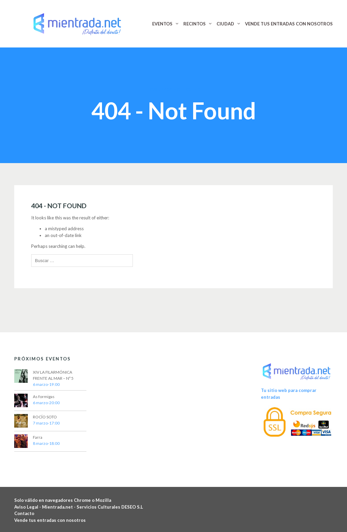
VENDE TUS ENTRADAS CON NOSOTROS (289, 23)
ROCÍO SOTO (45, 416)
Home (153, 89)
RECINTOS (194, 23)
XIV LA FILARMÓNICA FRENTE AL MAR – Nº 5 (53, 375)
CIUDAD (225, 23)
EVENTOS (162, 23)
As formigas (44, 396)
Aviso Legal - (28, 507)
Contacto (24, 513)
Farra (37, 437)
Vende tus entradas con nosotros (50, 520)
